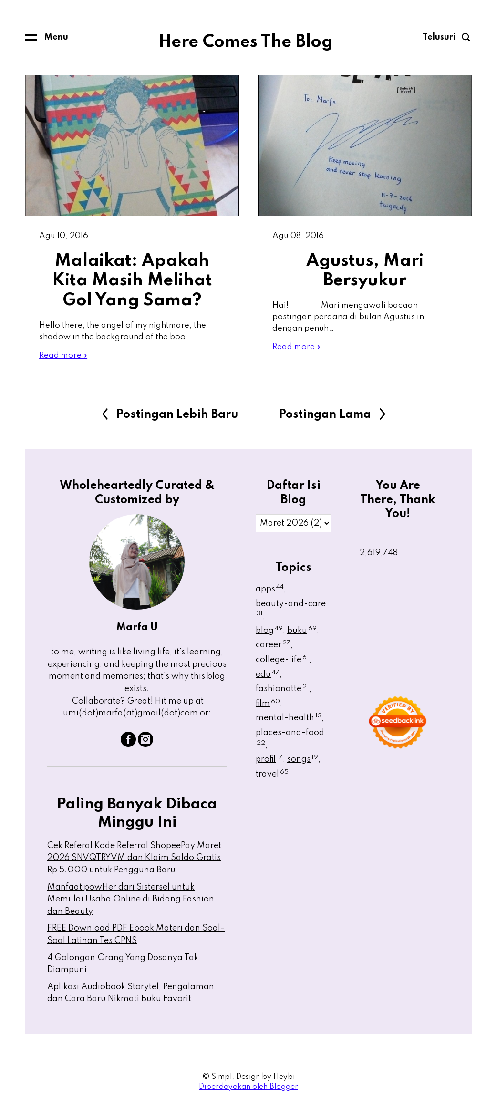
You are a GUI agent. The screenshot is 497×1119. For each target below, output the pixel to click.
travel (272, 777)
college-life (282, 662)
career (273, 648)
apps (270, 592)
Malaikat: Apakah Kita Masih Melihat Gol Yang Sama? (132, 281)
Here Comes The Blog (245, 42)
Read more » (64, 357)
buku (302, 633)
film (268, 706)
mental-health (288, 721)
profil (269, 762)
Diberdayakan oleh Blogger (248, 1090)
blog (269, 633)
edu (268, 677)
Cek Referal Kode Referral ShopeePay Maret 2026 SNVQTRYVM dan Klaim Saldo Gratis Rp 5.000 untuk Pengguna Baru (134, 860)
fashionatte (282, 691)
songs (302, 762)
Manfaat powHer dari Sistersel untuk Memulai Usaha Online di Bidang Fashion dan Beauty (130, 902)
